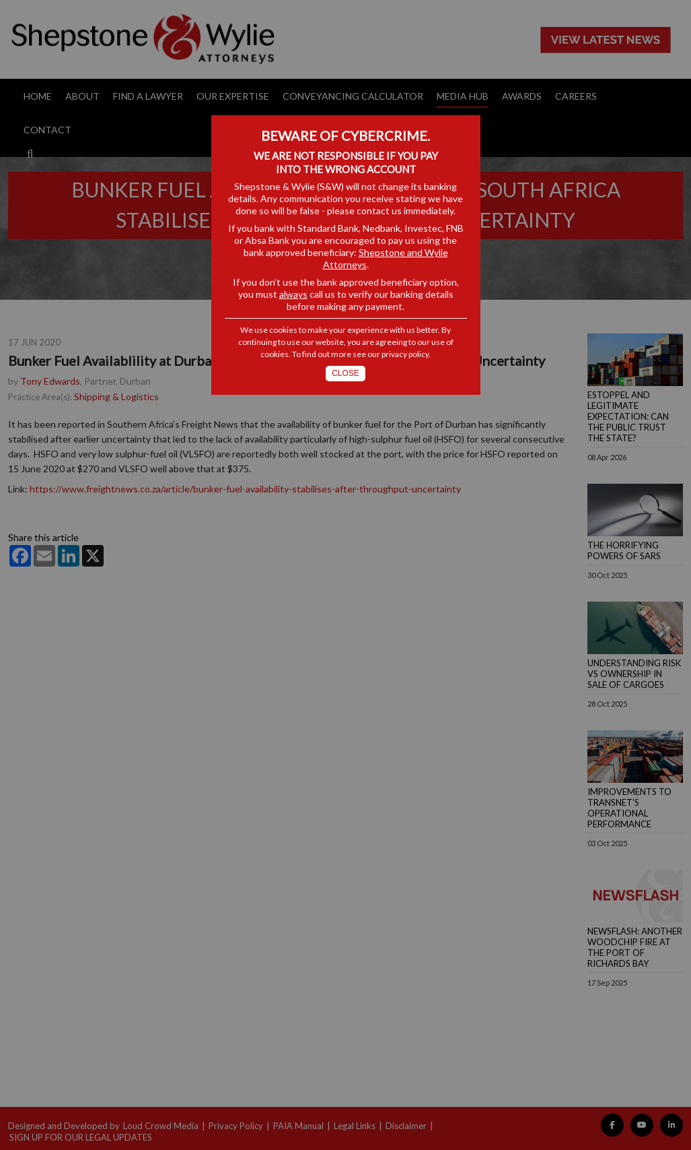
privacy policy (405, 354)
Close (345, 373)
